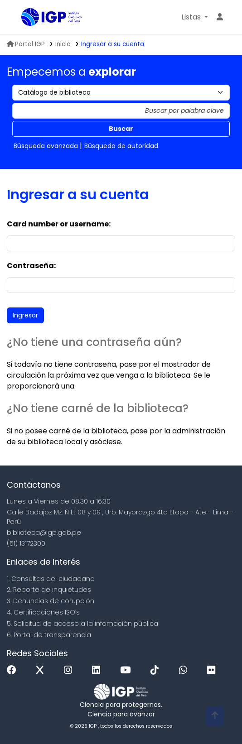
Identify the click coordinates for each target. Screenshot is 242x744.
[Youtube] (127, 670)
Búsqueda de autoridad (121, 145)
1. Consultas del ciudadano (51, 578)
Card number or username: (59, 224)
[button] (195, 17)
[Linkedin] (98, 670)
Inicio (63, 44)
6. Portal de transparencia (49, 634)
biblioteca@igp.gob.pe (44, 532)
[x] (42, 670)
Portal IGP (26, 44)
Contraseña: (31, 265)
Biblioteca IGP (24, 17)
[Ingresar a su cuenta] (220, 17)
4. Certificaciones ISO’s (43, 612)
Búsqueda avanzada (46, 145)
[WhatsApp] (185, 670)
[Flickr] (213, 670)
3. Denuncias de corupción (50, 600)
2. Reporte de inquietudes (49, 589)
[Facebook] (14, 670)
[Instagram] (70, 670)
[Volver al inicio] (215, 716)
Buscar (121, 128)
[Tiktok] (156, 670)
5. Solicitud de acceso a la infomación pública (82, 623)
